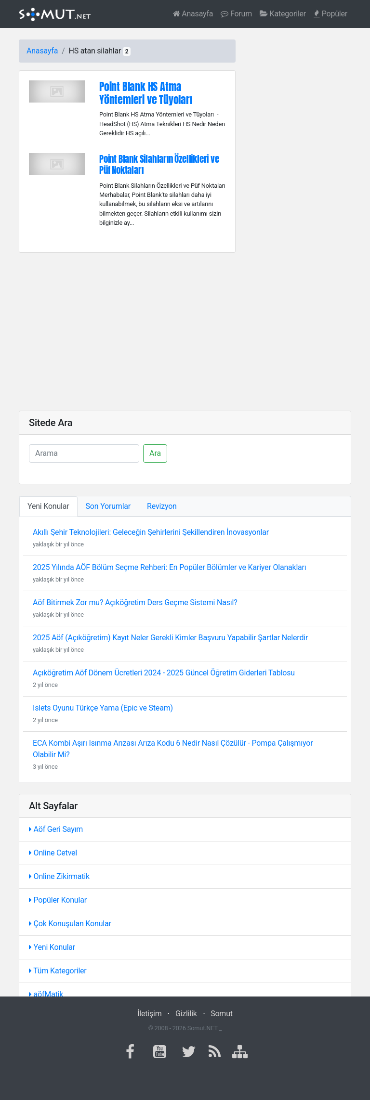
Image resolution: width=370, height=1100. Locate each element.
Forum (236, 13)
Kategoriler (283, 13)
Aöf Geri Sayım (56, 829)
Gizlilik (186, 1013)
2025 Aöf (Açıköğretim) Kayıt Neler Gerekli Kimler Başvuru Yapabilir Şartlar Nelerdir (170, 637)
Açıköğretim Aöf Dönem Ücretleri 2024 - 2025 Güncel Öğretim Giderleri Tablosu (164, 672)
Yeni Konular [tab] (48, 506)
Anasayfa (193, 13)
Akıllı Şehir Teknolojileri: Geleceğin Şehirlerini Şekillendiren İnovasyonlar (151, 532)
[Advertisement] (185, 331)
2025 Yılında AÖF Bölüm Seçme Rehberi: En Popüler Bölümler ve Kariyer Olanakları (169, 567)
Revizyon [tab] (162, 506)
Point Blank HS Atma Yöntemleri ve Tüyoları (145, 92)
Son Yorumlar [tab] (108, 506)
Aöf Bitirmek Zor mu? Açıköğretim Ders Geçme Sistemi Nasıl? (135, 602)
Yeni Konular (52, 947)
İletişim (149, 1013)
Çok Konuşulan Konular (70, 923)
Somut (222, 1013)
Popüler (330, 13)
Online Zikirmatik (59, 876)
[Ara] (84, 453)
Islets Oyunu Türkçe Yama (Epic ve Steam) (103, 707)
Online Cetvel (53, 852)
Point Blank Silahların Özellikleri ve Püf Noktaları (159, 164)
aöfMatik (46, 994)
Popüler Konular (58, 900)
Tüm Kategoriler (58, 970)
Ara (155, 453)
